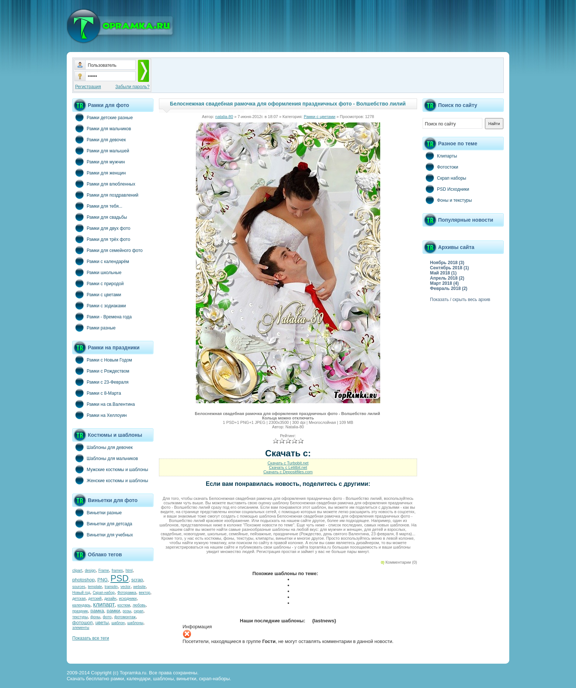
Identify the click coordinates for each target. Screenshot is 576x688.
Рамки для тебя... (97, 205)
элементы (80, 628)
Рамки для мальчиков (101, 128)
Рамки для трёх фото (101, 239)
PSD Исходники (446, 188)
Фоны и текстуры (447, 199)
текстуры (80, 617)
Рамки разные (93, 327)
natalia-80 (224, 116)
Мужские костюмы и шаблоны (110, 469)
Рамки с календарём (100, 261)
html (129, 570)
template (95, 587)
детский (94, 599)
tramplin (111, 587)
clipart (77, 570)
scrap (137, 579)
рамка (97, 610)
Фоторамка (126, 593)
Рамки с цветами (96, 294)
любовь (139, 605)
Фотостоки (440, 166)
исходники (128, 599)
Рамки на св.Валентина (103, 403)
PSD (119, 578)
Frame (103, 570)
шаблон (118, 623)
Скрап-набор (104, 593)
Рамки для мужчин (98, 161)
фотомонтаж (125, 617)
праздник (80, 611)
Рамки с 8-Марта (96, 392)
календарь (81, 605)
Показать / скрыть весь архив (460, 299)
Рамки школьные (96, 272)
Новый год (81, 593)
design (90, 570)
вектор (144, 593)
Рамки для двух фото (101, 228)
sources (78, 587)
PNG (102, 579)
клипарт (104, 604)
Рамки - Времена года (102, 316)
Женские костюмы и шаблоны (110, 480)
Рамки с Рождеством (100, 370)
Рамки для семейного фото (107, 250)
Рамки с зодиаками (99, 305)
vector (126, 587)
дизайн (110, 599)
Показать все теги (90, 638)
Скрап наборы (444, 177)
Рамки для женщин (99, 172)
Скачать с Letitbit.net (288, 467)
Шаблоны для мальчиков (105, 458)
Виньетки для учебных (102, 534)
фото (107, 617)
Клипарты (440, 155)
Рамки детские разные (102, 117)
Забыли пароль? (132, 86)
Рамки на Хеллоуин (99, 415)
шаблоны (135, 623)
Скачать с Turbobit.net (287, 463)
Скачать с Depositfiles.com (288, 472)
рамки (113, 610)
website (139, 587)
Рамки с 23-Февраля (100, 381)
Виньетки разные (97, 512)
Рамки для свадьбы (99, 216)
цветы (102, 622)
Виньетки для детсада (102, 523)
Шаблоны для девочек (102, 447)
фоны (95, 617)
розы (127, 611)
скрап (138, 611)
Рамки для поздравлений (105, 194)
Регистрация (88, 86)
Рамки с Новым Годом (102, 359)
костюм (124, 605)
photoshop (83, 579)
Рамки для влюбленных (103, 183)
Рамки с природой (98, 283)
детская (79, 599)
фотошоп (82, 622)
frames (117, 570)
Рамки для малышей (100, 150)
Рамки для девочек (99, 139)
